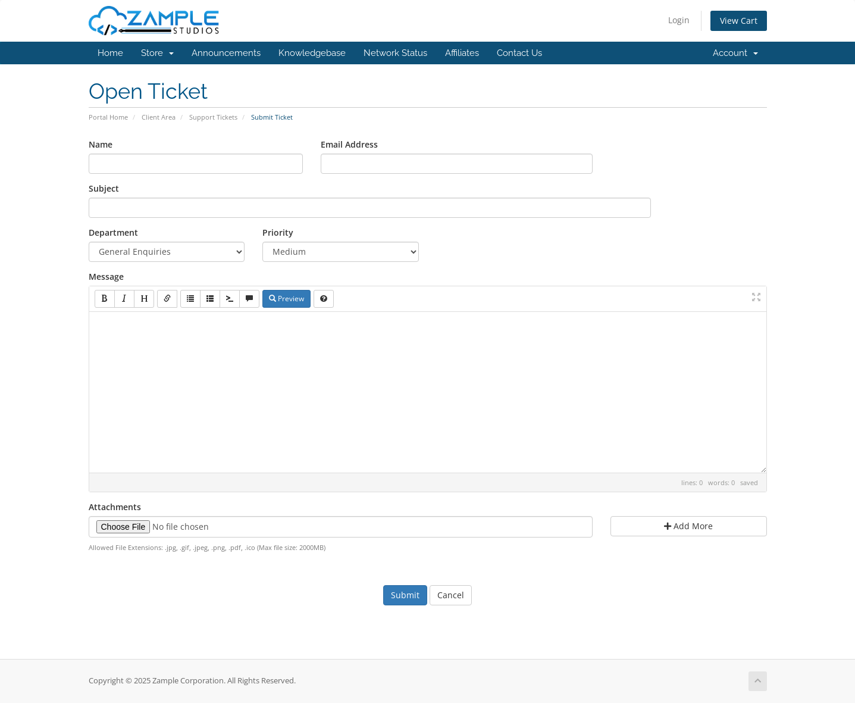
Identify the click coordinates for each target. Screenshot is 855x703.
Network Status (395, 53)
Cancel (450, 595)
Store (157, 53)
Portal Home (108, 117)
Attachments (115, 507)
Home (110, 53)
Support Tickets (213, 117)
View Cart (738, 20)
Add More (688, 526)
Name (100, 144)
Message (106, 276)
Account (735, 53)
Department (113, 232)
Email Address (349, 144)
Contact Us (519, 53)
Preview (286, 298)
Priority (277, 232)
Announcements (226, 53)
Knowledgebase (312, 53)
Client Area (159, 117)
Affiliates (462, 53)
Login (679, 20)
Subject (104, 188)
